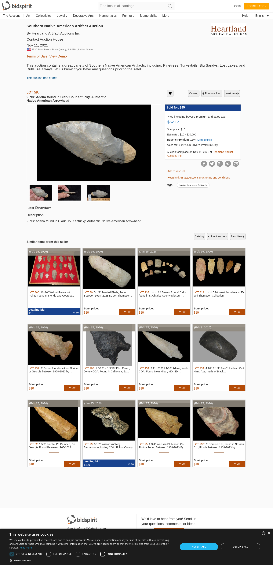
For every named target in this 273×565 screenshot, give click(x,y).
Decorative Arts (83, 15)
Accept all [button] (199, 546)
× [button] (268, 533)
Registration (256, 6)
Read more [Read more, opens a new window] (26, 547)
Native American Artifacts (193, 185)
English (262, 15)
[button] (91, 560)
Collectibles (43, 15)
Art (28, 15)
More (165, 15)
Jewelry (62, 15)
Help (245, 15)
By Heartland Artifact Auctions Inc (53, 33)
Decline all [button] (240, 546)
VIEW (76, 312)
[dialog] (136, 547)
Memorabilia (148, 15)
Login (237, 6)
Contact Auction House (45, 39)
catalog (193, 93)
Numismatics (108, 15)
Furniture (128, 15)
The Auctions (11, 15)
